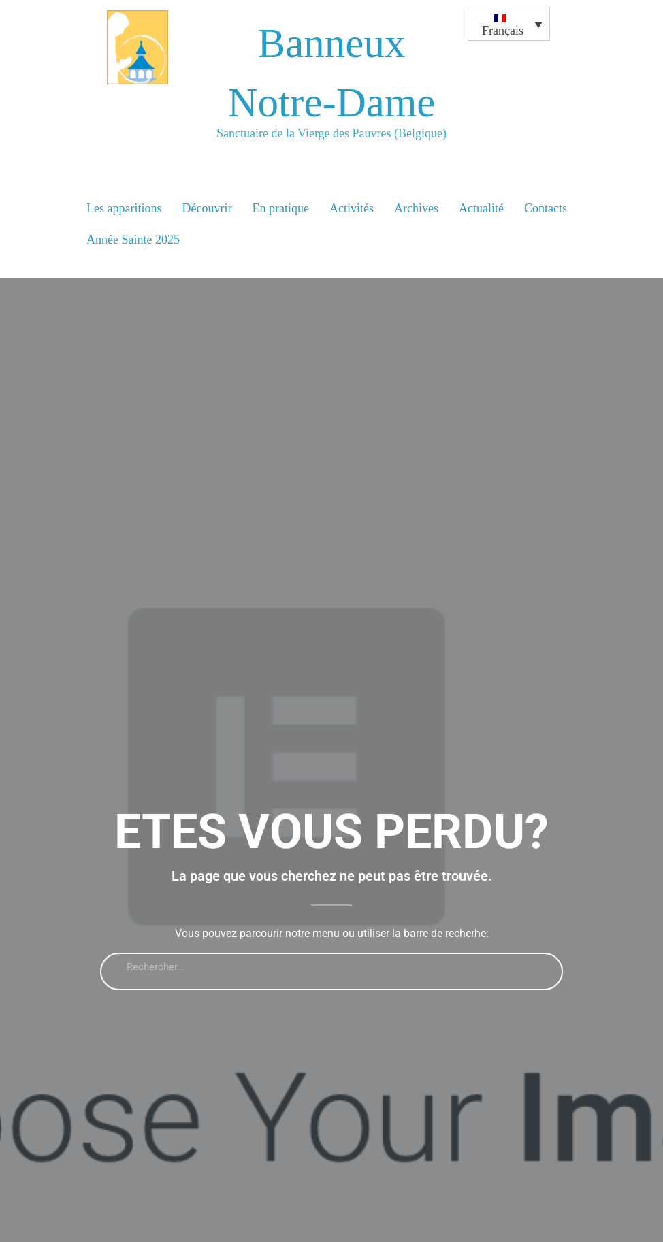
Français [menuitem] (502, 30)
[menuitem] (509, 24)
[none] (509, 93)
